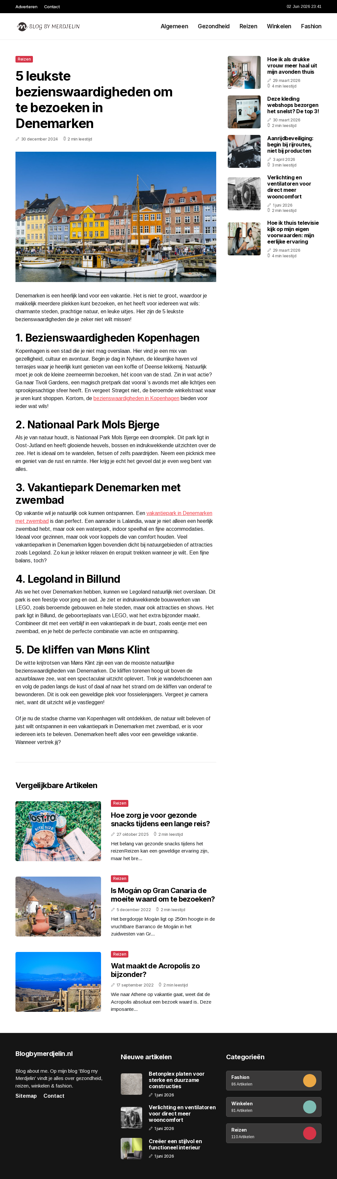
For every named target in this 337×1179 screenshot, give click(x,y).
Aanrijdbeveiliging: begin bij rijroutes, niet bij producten (290, 144)
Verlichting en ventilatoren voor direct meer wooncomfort (289, 187)
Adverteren (26, 6)
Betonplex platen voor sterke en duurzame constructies (177, 1080)
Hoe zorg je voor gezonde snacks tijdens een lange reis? (160, 819)
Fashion (311, 26)
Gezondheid (214, 26)
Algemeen (174, 26)
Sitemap (26, 1096)
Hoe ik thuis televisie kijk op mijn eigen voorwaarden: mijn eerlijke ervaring (293, 232)
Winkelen (279, 26)
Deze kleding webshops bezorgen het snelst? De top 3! (293, 105)
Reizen (248, 26)
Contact (52, 6)
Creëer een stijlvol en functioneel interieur (175, 1144)
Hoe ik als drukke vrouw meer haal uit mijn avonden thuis (292, 65)
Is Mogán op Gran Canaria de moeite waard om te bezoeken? (163, 894)
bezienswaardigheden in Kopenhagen (136, 398)
